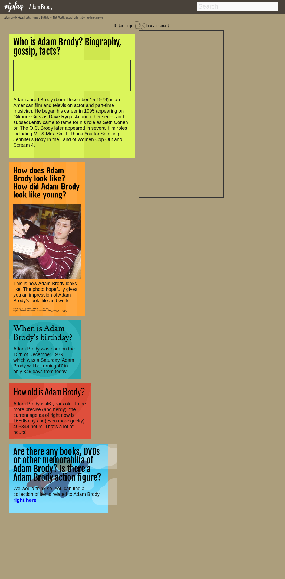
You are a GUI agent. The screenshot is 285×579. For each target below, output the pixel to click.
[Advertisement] (181, 113)
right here (24, 500)
